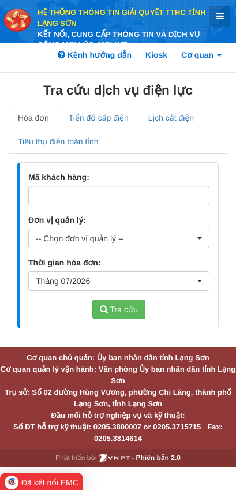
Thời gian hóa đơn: (64, 262)
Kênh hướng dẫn (95, 54)
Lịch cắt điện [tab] (171, 117)
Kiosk (156, 54)
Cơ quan (201, 54)
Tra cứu (119, 309)
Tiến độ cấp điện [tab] (99, 117)
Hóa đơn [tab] (33, 117)
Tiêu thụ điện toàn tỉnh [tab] (58, 141)
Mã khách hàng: (58, 177)
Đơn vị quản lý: (57, 220)
